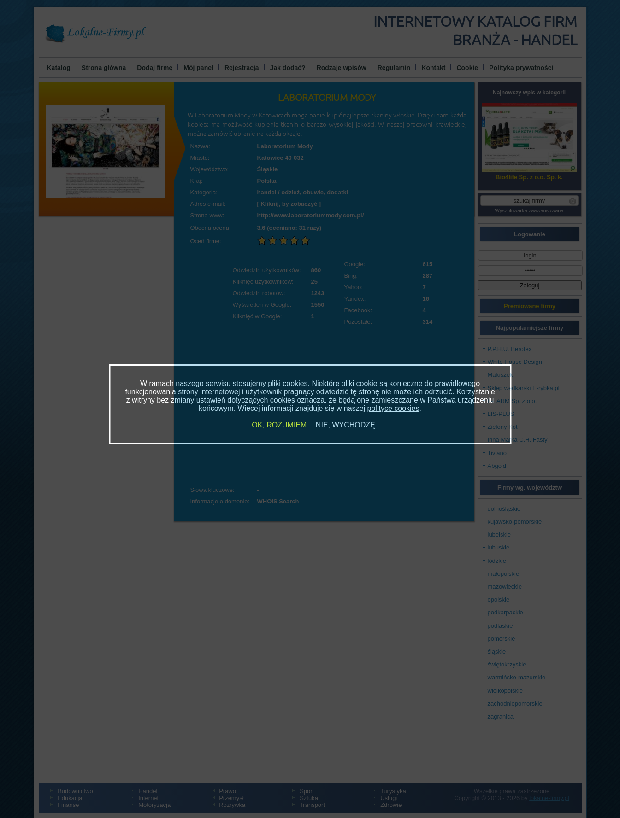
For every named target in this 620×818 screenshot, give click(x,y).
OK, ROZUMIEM (279, 425)
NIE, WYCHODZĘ (345, 425)
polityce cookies (393, 408)
